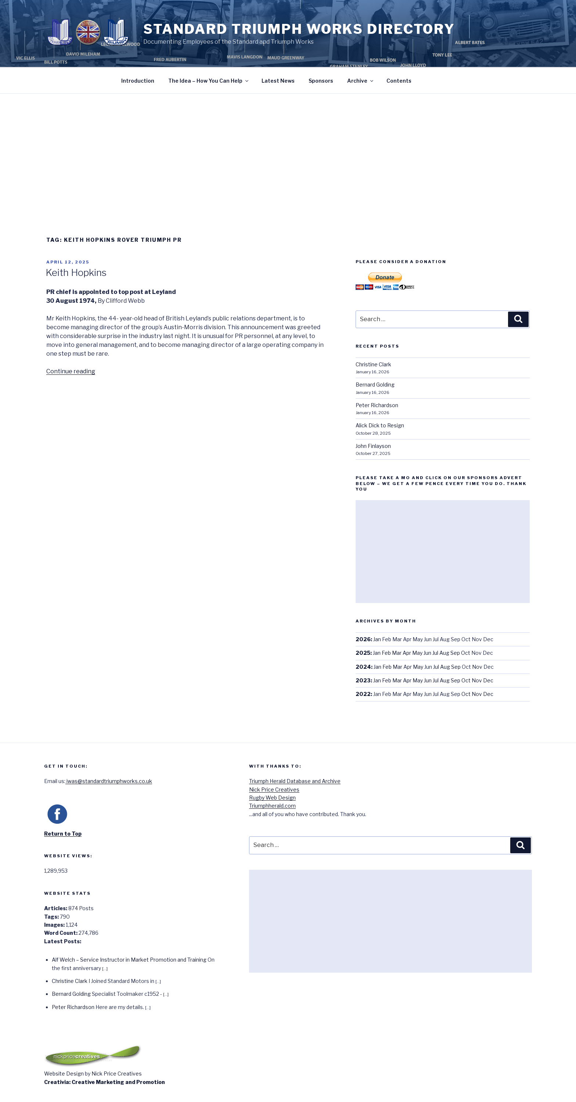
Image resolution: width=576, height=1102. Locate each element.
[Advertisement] (288, 148)
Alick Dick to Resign (380, 425)
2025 (363, 653)
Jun (427, 653)
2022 (363, 694)
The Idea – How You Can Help (208, 81)
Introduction (137, 81)
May (417, 653)
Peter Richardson (377, 405)
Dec (488, 680)
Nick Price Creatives (274, 789)
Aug (444, 653)
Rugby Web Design (272, 797)
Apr (407, 653)
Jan (377, 639)
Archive (360, 81)
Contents (398, 81)
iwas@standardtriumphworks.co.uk (108, 781)
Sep (455, 653)
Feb (386, 653)
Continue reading (70, 371)
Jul (435, 653)
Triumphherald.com (272, 806)
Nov (477, 667)
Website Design (64, 1073)
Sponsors (321, 81)
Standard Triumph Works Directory (299, 29)
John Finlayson (373, 446)
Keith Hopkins (76, 272)
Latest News (278, 81)
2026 (363, 639)
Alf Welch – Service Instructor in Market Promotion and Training (129, 959)
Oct (465, 653)
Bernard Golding (375, 384)
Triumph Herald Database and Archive (295, 781)
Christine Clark (373, 364)
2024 (363, 667)
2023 (363, 680)
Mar (397, 653)
